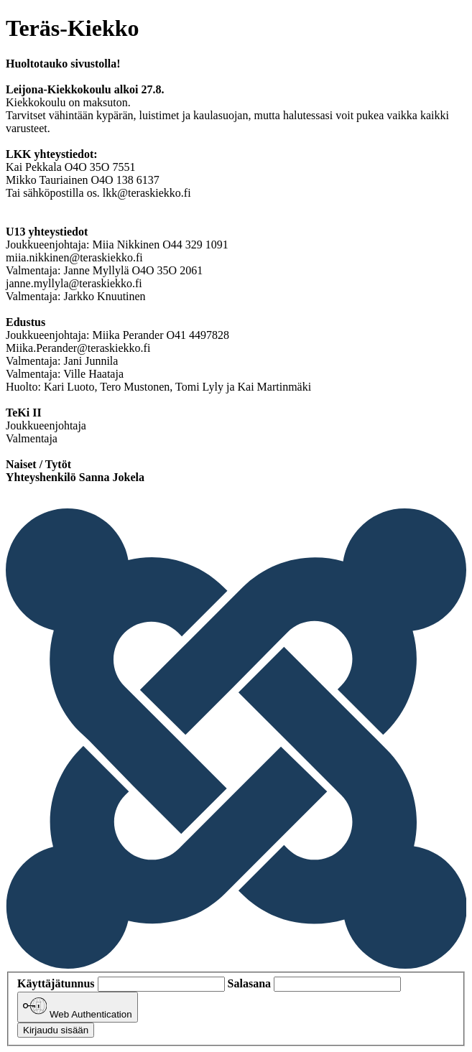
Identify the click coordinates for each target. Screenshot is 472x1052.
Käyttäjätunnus (56, 983)
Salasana (249, 983)
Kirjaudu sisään (55, 1030)
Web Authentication (77, 1007)
